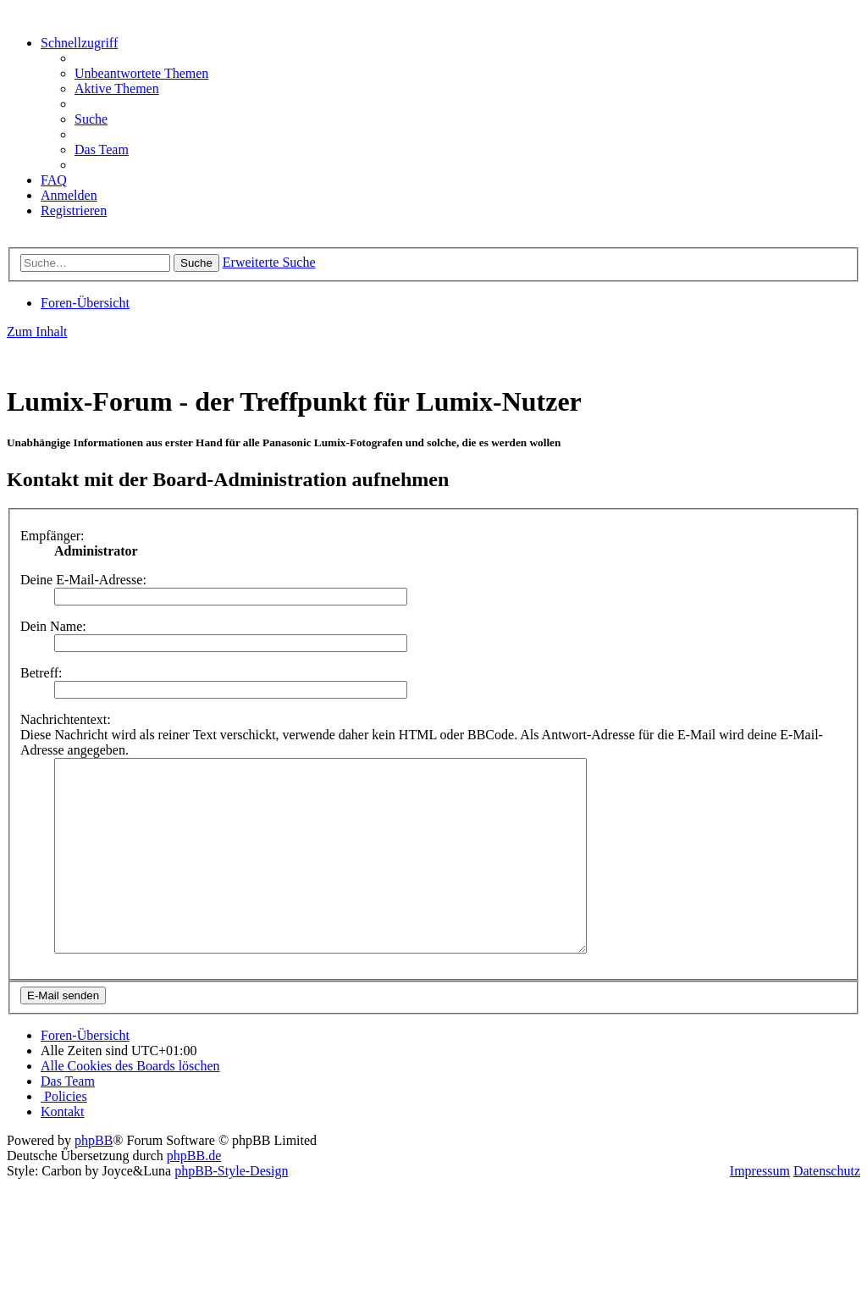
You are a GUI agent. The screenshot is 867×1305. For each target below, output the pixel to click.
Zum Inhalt (37, 331)
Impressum (760, 1209)
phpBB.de (194, 1193)
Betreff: (41, 673)
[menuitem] (141, 73)
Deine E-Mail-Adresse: (83, 579)
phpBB (94, 1178)
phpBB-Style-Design (231, 1209)
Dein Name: (53, 626)
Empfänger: (52, 535)
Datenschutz (826, 1209)
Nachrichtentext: (65, 719)
